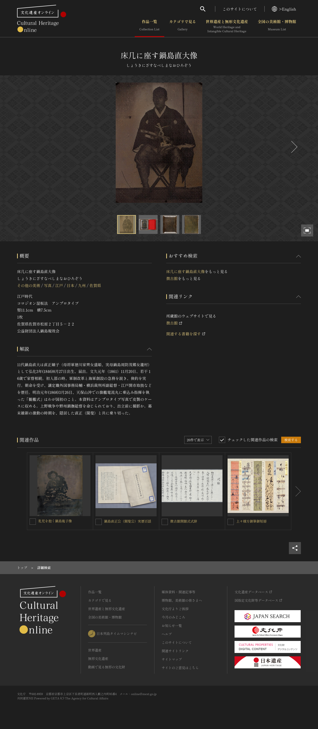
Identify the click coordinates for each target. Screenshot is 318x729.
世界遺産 (95, 650)
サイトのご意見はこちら (180, 667)
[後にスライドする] (293, 147)
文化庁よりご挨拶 (175, 608)
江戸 (59, 285)
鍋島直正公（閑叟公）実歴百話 (127, 521)
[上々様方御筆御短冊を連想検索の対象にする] (231, 522)
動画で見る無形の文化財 (106, 667)
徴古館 (172, 278)
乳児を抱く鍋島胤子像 (55, 520)
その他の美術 (28, 285)
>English (284, 9)
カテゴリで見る (182, 26)
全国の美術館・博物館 (277, 26)
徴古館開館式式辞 (183, 521)
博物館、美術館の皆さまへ (182, 600)
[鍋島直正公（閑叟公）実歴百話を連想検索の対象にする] (98, 522)
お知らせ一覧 (172, 625)
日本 (70, 285)
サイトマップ (172, 659)
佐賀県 (95, 285)
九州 (82, 285)
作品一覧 (149, 26)
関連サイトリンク (175, 650)
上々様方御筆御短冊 (251, 521)
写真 (47, 285)
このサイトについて (240, 9)
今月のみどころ (173, 617)
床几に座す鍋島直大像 (185, 271)
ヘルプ (167, 634)
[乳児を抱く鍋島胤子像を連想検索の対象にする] (33, 521)
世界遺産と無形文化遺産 (227, 26)
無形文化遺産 (98, 658)
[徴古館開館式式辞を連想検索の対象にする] (165, 522)
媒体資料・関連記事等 (178, 591)
